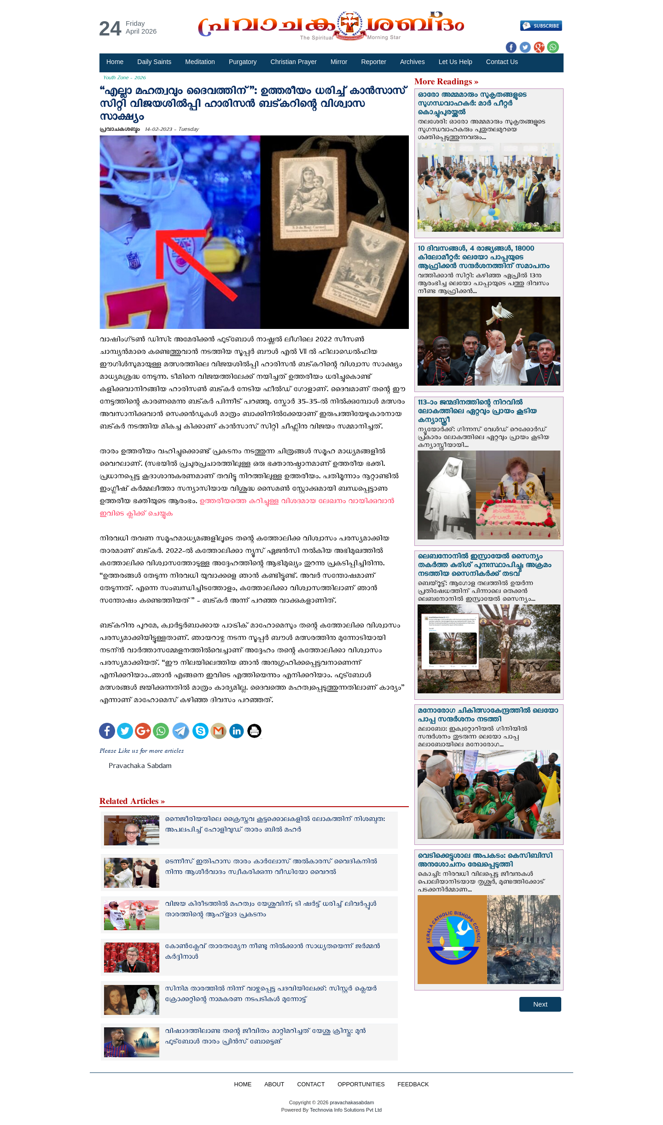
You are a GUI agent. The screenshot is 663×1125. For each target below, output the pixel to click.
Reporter (373, 61)
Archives (412, 61)
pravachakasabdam (352, 1102)
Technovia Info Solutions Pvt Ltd (345, 1110)
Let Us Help (455, 61)
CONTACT (311, 1084)
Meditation (200, 61)
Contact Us (502, 61)
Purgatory (243, 61)
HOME (242, 1084)
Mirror (339, 61)
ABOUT (274, 1084)
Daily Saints (154, 61)
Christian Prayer (294, 61)
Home (114, 61)
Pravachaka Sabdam (140, 767)
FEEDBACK (413, 1084)
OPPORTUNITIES (361, 1084)
